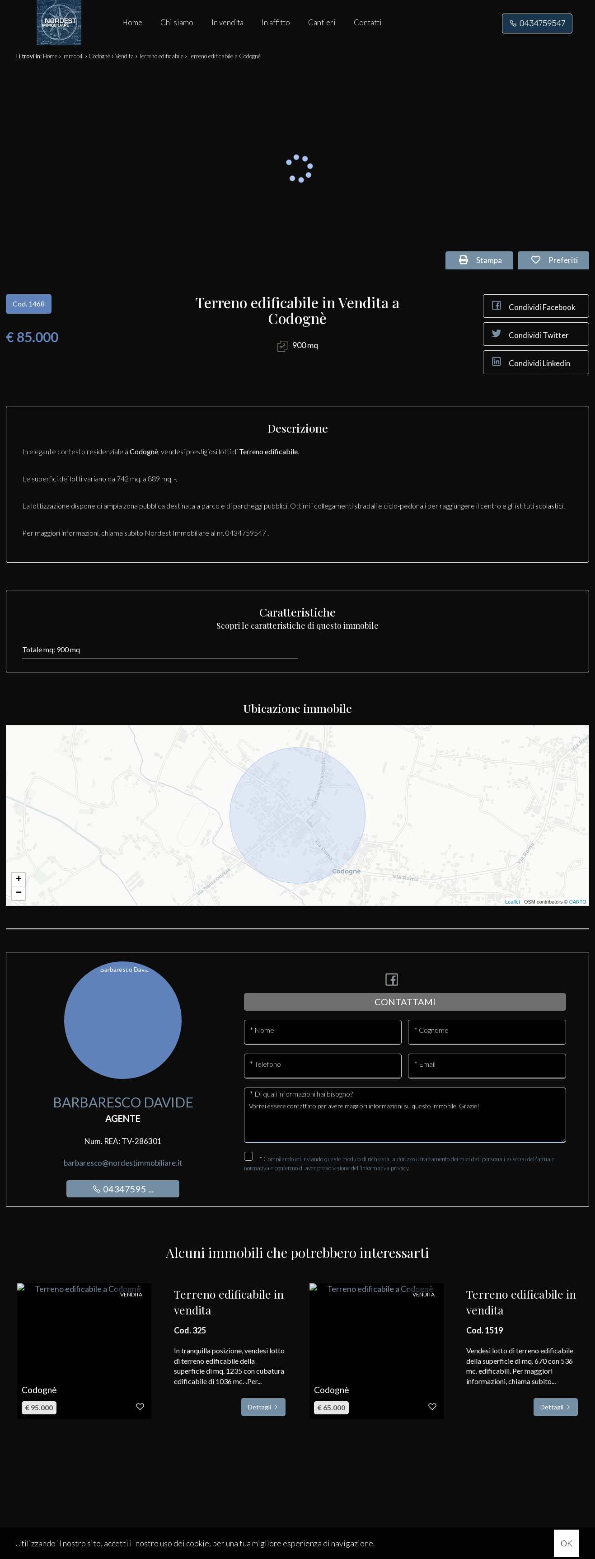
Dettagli (263, 1407)
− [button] (19, 893)
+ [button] (19, 879)
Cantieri (322, 22)
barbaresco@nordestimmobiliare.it (123, 1163)
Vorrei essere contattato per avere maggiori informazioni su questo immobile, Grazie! (405, 1119)
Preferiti (554, 260)
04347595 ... (123, 1188)
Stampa (480, 260)
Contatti (368, 22)
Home (132, 22)
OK (566, 1543)
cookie (197, 1543)
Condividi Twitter (529, 333)
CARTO (577, 901)
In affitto (276, 22)
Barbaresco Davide (123, 1102)
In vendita (227, 22)
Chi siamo (176, 22)
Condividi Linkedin (530, 361)
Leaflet (512, 901)
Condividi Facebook (533, 305)
